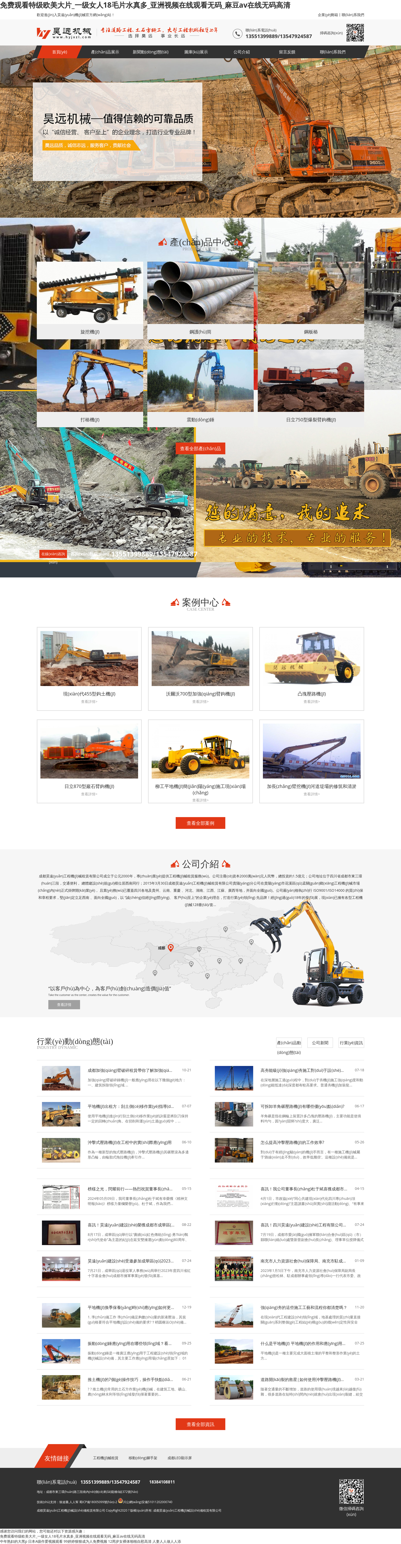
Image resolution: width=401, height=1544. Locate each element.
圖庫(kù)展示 (196, 52)
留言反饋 (287, 52)
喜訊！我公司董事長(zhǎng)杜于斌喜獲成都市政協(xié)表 (304, 1189)
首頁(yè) (59, 52)
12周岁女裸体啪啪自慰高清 (129, 1541)
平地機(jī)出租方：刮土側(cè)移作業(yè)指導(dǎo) (131, 1106)
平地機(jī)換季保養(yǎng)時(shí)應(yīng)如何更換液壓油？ (131, 1307)
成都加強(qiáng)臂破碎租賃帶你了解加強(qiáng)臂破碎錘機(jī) (131, 1070)
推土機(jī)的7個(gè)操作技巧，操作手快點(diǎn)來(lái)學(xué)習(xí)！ (131, 1379)
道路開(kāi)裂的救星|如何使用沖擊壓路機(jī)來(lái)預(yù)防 (304, 1379)
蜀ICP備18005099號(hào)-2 (98, 1502)
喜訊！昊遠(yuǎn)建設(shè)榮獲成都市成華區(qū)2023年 (131, 1225)
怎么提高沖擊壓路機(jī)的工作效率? (292, 1142)
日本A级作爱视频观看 (45, 1541)
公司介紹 (241, 52)
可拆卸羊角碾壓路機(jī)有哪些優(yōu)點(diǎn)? (302, 1106)
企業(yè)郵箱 (328, 14)
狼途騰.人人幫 (69, 1502)
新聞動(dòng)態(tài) (150, 52)
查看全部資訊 (200, 1424)
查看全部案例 (200, 823)
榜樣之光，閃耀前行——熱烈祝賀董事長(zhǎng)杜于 (131, 1189)
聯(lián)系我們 (353, 14)
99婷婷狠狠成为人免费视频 (85, 1541)
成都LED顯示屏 (180, 1457)
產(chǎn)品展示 (105, 52)
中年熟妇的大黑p (13, 1541)
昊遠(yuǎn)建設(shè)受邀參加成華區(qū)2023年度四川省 (131, 1261)
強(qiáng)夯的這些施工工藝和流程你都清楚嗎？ (304, 1307)
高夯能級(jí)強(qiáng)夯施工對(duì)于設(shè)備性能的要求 (304, 1070)
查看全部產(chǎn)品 (200, 448)
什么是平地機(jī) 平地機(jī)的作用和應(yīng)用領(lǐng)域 (304, 1343)
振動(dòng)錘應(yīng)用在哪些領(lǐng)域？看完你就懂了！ (131, 1343)
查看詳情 (64, 1004)
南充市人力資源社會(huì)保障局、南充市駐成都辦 (304, 1261)
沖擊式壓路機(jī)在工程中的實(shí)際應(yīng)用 (130, 1142)
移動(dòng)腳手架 (143, 1457)
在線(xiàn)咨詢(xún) (53, 554)
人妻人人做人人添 (166, 1541)
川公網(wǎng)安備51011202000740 (145, 1502)
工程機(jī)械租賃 (105, 1457)
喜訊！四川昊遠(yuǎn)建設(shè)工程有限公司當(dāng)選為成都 (304, 1225)
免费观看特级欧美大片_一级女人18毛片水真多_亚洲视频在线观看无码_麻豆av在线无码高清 (145, 5)
